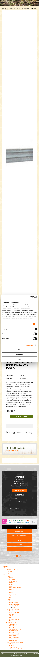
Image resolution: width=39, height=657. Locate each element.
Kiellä (19, 359)
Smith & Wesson (14, 619)
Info (4, 568)
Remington (16, 606)
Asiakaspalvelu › (19, 531)
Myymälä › (19, 544)
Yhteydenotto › (19, 490)
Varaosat (11, 8)
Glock (17, 8)
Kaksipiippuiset (14, 603)
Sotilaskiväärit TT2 (15, 629)
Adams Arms (13, 579)
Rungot (11, 646)
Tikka (11, 596)
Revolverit (12, 636)
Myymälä (9, 571)
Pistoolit (11, 632)
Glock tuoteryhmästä (12, 450)
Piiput (11, 644)
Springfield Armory (15, 588)
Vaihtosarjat (13, 647)
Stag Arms (12, 594)
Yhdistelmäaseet (14, 639)
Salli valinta (19, 354)
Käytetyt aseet (11, 622)
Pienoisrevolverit (14, 637)
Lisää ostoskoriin (21, 416)
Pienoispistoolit (14, 634)
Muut (11, 598)
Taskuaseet (13, 624)
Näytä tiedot (30, 345)
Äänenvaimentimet (15, 649)
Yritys (8, 573)
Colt (10, 591)
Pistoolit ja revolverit (12, 609)
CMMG (11, 589)
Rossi (11, 578)
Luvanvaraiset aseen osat (14, 642)
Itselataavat (13, 601)
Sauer (11, 593)
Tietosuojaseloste (12, 569)
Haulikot (8, 599)
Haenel (11, 583)
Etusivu (5, 566)
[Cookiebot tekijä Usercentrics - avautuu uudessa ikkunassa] (30, 297)
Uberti (11, 584)
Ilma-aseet (13, 641)
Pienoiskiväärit (14, 631)
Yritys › (19, 540)
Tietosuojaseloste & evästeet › (19, 549)
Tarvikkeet (4, 8)
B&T (10, 586)
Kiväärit (8, 576)
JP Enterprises (13, 581)
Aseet (5, 574)
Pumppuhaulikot (14, 604)
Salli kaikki (19, 350)
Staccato (12, 614)
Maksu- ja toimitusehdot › (19, 535)
